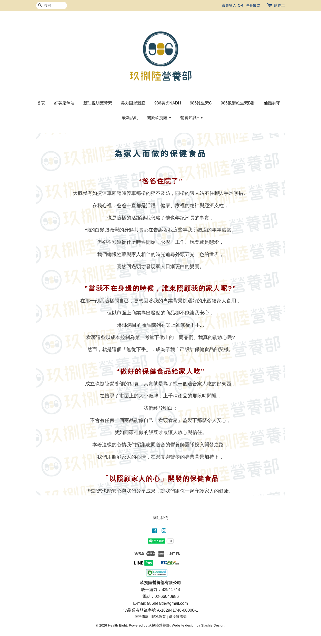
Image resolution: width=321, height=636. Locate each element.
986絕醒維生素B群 (238, 103)
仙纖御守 (272, 103)
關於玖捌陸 (159, 117)
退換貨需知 (178, 617)
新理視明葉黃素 (97, 103)
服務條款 (141, 617)
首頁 (41, 103)
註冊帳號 (253, 5)
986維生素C (201, 103)
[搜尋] (51, 5)
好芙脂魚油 (64, 103)
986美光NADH (167, 103)
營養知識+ (191, 117)
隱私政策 (159, 617)
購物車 (279, 5)
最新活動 (130, 117)
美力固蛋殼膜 (133, 103)
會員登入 (229, 5)
